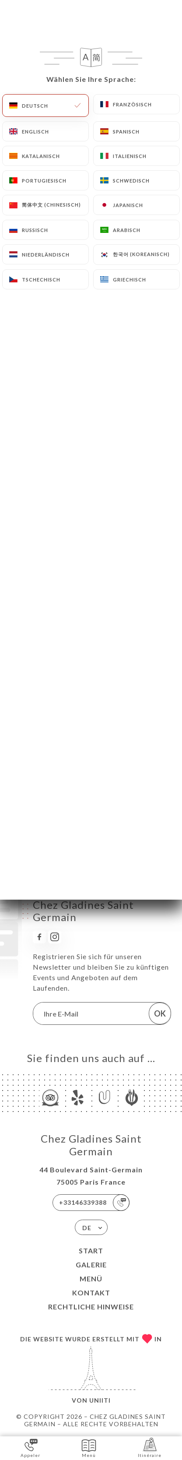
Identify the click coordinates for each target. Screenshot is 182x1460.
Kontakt (91, 1292)
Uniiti (100, 1400)
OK (160, 1013)
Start (91, 1250)
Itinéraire (149, 1447)
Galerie (91, 1264)
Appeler (30, 1447)
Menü (91, 1278)
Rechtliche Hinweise (91, 1306)
